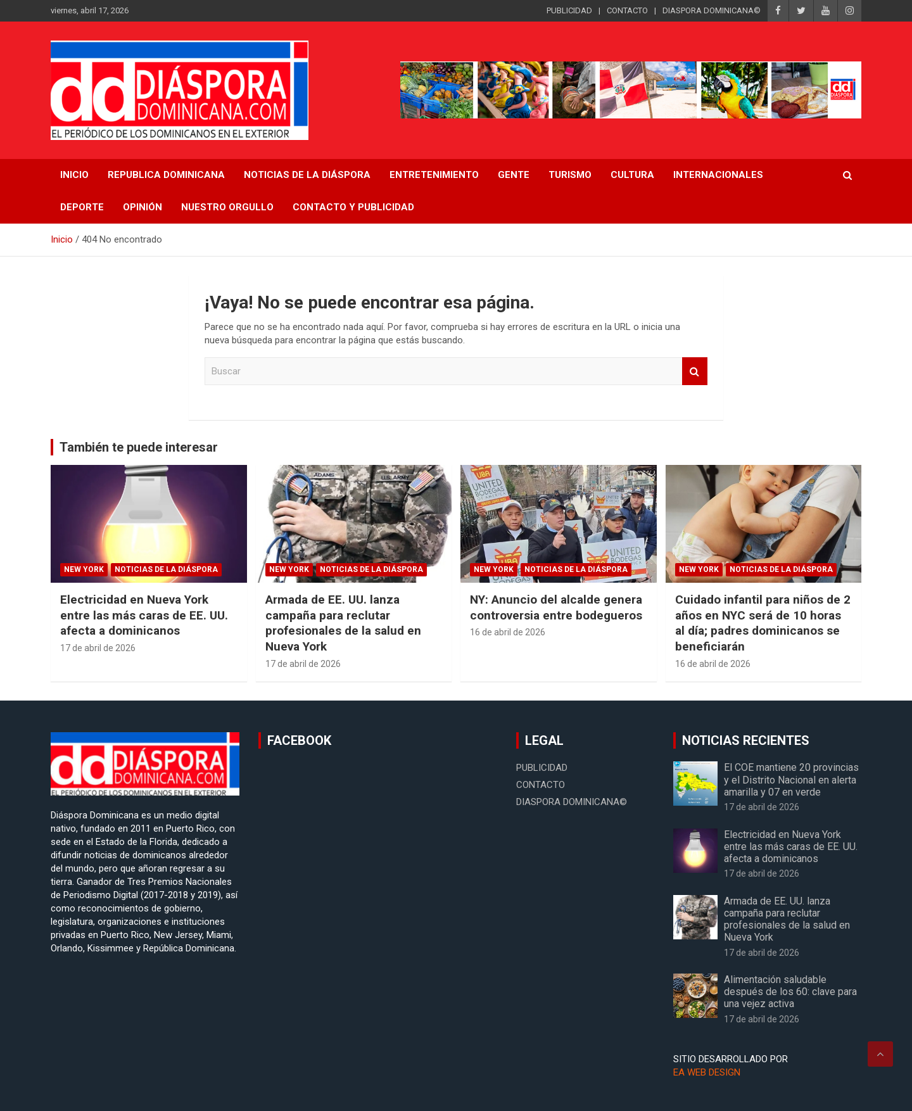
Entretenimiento (434, 175)
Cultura (632, 175)
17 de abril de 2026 (98, 648)
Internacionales (718, 175)
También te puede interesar (139, 447)
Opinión (142, 207)
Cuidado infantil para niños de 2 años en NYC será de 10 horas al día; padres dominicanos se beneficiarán (763, 623)
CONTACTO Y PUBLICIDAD (353, 207)
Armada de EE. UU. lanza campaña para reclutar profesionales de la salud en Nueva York (343, 623)
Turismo (570, 175)
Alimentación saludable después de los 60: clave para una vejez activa (790, 992)
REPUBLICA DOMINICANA (166, 175)
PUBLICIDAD (569, 10)
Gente (513, 175)
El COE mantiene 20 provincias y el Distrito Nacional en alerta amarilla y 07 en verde (791, 779)
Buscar (694, 371)
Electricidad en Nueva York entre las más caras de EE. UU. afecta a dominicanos (144, 615)
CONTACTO (627, 10)
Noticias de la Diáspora (166, 569)
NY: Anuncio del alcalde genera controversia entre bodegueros (556, 607)
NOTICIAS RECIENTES (745, 740)
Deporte (82, 207)
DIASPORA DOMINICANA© (711, 10)
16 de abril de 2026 (507, 632)
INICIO (74, 175)
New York (84, 569)
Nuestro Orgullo (227, 207)
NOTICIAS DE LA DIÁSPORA (307, 175)
